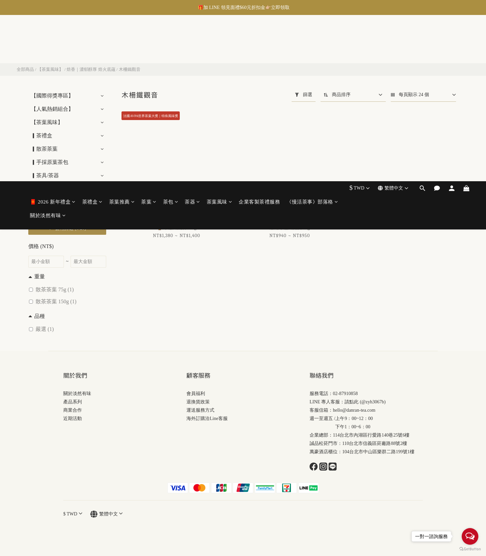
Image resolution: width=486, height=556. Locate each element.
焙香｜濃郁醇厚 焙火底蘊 (91, 69)
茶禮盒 (92, 35)
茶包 (170, 35)
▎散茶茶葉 (44, 149)
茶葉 (148, 35)
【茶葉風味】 (50, 69)
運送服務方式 (200, 410)
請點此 (352, 401)
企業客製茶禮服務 (259, 35)
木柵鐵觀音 (129, 69)
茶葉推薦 (122, 35)
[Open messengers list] (470, 536)
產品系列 (72, 401)
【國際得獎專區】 (52, 95)
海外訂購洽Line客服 (207, 418)
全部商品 (25, 69)
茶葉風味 (219, 35)
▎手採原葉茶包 (49, 162)
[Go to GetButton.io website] (470, 549)
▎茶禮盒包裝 (47, 202)
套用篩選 (67, 228)
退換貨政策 (198, 401)
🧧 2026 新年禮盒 (53, 35)
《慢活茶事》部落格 (312, 35)
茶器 (192, 35)
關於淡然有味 (48, 49)
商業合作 (72, 410)
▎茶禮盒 (41, 135)
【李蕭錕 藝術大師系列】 (61, 189)
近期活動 (72, 418)
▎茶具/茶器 (45, 175)
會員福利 (195, 393)
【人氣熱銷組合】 (52, 109)
